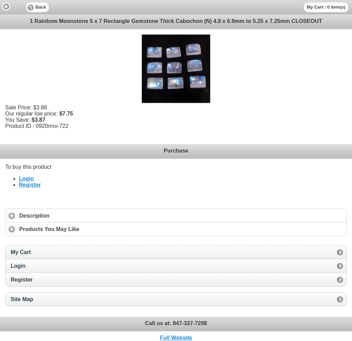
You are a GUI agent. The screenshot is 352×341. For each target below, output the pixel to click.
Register (30, 185)
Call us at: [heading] (176, 323)
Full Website (176, 338)
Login (26, 179)
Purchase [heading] (176, 151)
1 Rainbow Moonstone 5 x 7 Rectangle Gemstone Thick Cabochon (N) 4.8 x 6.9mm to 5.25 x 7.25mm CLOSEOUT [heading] (176, 21)
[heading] (176, 7)
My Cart (21, 252)
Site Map (22, 299)
